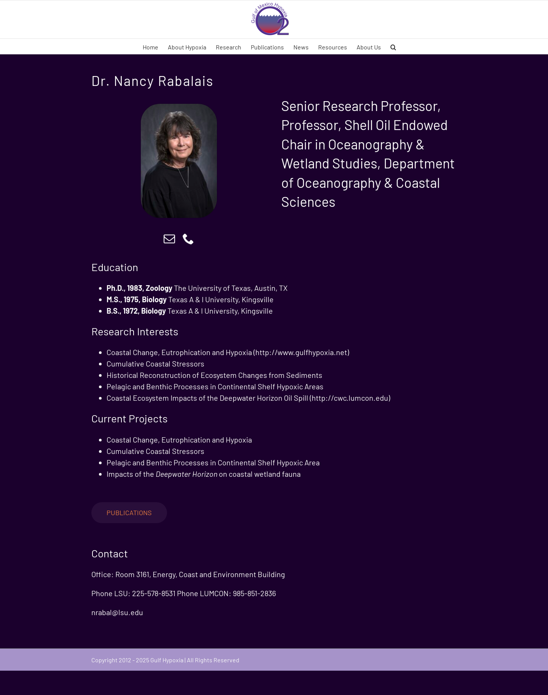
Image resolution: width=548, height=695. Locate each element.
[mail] (169, 238)
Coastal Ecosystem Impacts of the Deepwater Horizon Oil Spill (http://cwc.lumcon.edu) (248, 397)
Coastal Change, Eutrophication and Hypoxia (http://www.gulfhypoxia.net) (228, 352)
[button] (393, 46)
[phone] (188, 238)
